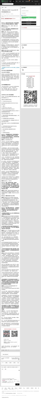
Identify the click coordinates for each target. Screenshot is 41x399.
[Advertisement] (29, 36)
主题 (10, 1)
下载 (32, 1)
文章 (13, 1)
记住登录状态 (24, 15)
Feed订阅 (5, 389)
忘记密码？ (34, 18)
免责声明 (28, 388)
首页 (2, 7)
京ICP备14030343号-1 (5, 397)
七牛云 (21, 393)
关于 (2, 388)
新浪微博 (20, 388)
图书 (23, 1)
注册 (36, 4)
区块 (10, 362)
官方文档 (37, 1)
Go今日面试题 (24, 27)
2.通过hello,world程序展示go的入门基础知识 (15, 359)
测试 (6, 362)
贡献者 (9, 388)
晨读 (12, 388)
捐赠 (35, 388)
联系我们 (32, 388)
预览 (5, 369)
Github (16, 388)
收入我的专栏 (5, 354)
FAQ (5, 388)
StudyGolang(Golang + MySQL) (11, 393)
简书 (8, 339)
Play (24, 388)
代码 (14, 362)
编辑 (2, 369)
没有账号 (16, 367)
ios (18, 362)
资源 (20, 1)
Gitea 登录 (29, 24)
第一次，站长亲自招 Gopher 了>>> (8, 18)
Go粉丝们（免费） (34, 106)
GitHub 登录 (28, 22)
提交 (17, 384)
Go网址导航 (27, 1)
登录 (39, 4)
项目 (16, 1)
